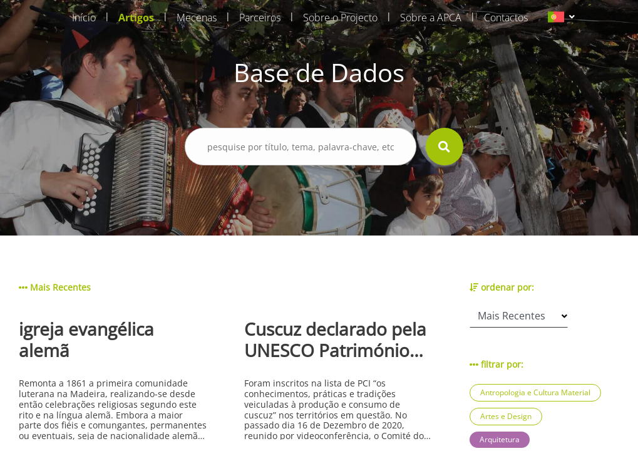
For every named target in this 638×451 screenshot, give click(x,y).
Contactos (506, 17)
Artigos (136, 17)
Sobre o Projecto (340, 17)
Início (84, 17)
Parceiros (259, 17)
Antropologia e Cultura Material (535, 392)
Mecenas (197, 17)
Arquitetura (500, 439)
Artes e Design (506, 416)
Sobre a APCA (430, 17)
